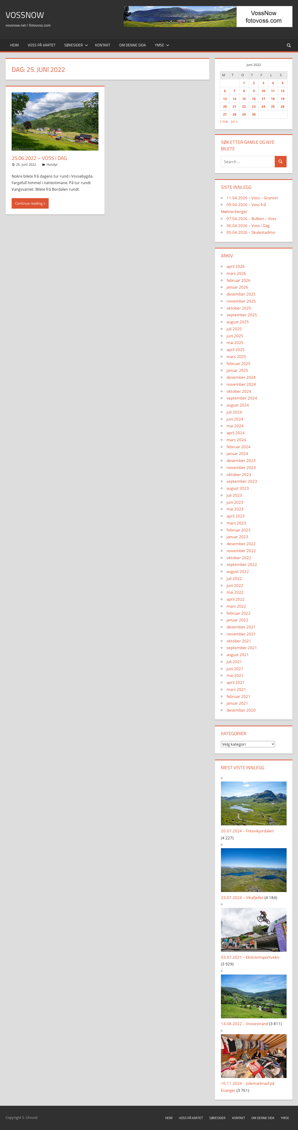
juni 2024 (235, 419)
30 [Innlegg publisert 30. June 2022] (254, 114)
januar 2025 (237, 370)
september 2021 (242, 647)
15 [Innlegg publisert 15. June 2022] (244, 98)
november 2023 (241, 467)
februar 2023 (239, 530)
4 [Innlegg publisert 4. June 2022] (273, 83)
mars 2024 (236, 439)
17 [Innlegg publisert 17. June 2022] (263, 98)
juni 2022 (235, 585)
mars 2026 (236, 273)
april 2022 (236, 599)
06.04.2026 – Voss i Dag (248, 225)
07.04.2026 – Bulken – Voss (251, 218)
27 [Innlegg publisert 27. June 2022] (225, 114)
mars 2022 (236, 606)
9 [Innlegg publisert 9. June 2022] (254, 91)
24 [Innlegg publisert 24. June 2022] (263, 106)
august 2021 (238, 654)
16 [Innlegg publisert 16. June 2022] (254, 98)
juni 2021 (235, 668)
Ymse (162, 45)
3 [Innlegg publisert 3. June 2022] (263, 83)
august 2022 (238, 571)
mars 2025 (236, 356)
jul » (234, 121)
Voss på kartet (41, 45)
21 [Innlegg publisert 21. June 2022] (234, 106)
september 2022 (242, 564)
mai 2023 (235, 509)
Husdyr (52, 164)
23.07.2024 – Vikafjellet (242, 897)
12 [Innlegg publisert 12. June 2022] (282, 91)
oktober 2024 (239, 391)
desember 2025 (241, 294)
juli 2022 (234, 578)
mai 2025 (235, 342)
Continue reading (29, 203)
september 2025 (242, 314)
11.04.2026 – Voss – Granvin (252, 197)
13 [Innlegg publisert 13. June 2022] (225, 98)
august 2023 (238, 488)
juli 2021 (234, 661)
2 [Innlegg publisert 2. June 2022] (254, 83)
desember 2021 (241, 627)
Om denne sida (132, 45)
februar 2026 (239, 280)
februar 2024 (239, 446)
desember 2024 (241, 377)
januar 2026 (237, 287)
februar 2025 (239, 363)
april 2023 (236, 516)
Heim (14, 45)
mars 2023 (236, 523)
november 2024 (241, 384)
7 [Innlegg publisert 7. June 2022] (234, 91)
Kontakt (102, 45)
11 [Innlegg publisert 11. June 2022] (273, 91)
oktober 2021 (239, 641)
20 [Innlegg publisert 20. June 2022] (225, 106)
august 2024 (238, 405)
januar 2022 (237, 620)
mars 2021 (236, 689)
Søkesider (76, 45)
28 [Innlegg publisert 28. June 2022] (234, 114)
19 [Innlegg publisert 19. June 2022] (282, 98)
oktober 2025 (239, 308)
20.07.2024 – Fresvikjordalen (247, 831)
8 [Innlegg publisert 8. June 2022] (244, 91)
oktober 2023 (239, 474)
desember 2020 (241, 710)
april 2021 (236, 682)
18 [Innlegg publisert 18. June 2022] (273, 98)
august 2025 (238, 321)
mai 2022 (235, 592)
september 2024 (242, 398)
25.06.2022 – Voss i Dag (39, 158)
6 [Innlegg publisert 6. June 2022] (225, 91)
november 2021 (241, 634)
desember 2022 (241, 543)
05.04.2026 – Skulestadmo (251, 232)
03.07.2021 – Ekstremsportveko (250, 957)
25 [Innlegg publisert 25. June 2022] (273, 106)
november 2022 (241, 550)
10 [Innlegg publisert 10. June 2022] (263, 91)
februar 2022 (239, 613)
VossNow (25, 14)
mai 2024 (235, 425)
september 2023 (242, 481)
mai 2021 (235, 675)
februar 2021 (239, 696)
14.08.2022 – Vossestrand (244, 1023)
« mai (224, 121)
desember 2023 (241, 460)
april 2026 (236, 266)
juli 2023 (234, 495)
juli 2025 (234, 328)
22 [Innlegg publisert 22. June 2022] (244, 106)
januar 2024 (237, 453)
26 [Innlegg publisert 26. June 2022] (282, 106)
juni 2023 (235, 502)
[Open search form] (289, 45)
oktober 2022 (239, 557)
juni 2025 (235, 335)
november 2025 (241, 301)
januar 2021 (237, 703)
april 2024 (236, 432)
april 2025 (236, 349)
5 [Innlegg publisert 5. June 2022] (283, 83)
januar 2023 (237, 536)
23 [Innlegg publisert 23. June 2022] (254, 106)
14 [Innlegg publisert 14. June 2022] (234, 98)
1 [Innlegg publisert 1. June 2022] (244, 83)
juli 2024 (234, 412)
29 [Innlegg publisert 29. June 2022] (244, 114)
